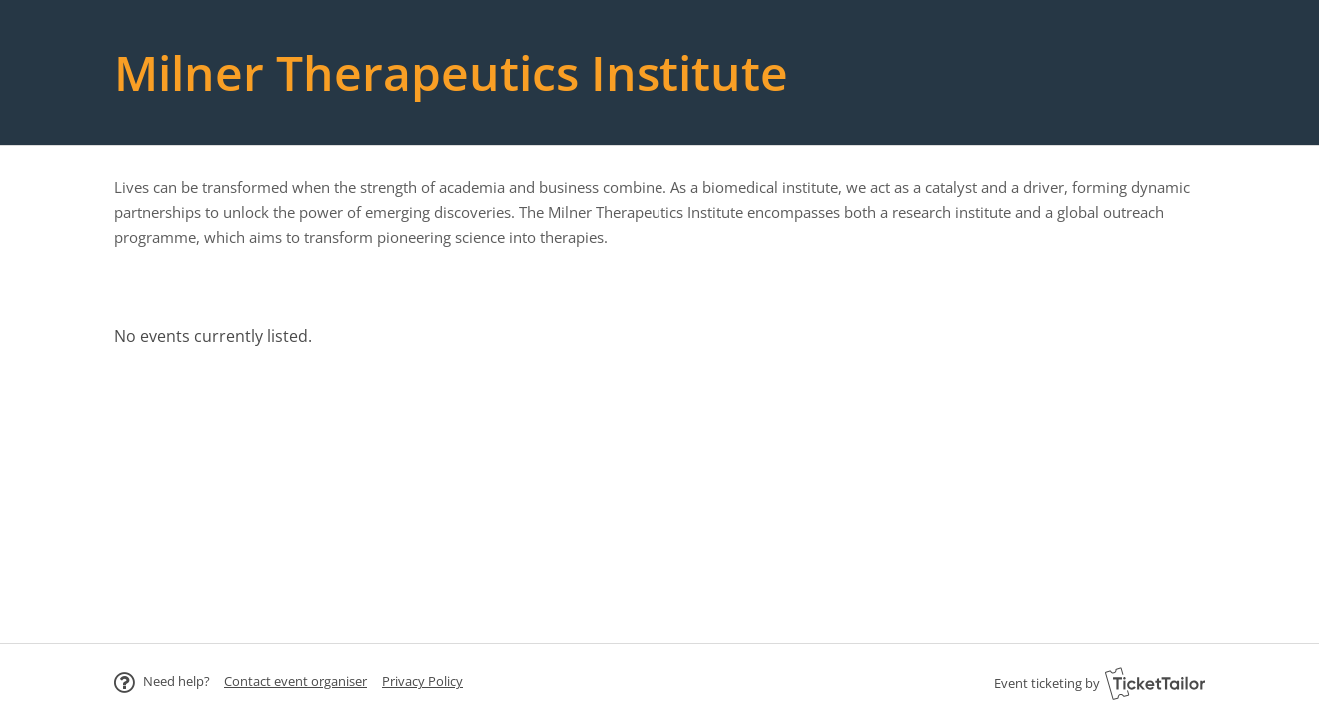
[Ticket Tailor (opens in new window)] (1155, 683)
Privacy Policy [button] (422, 681)
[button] (295, 681)
